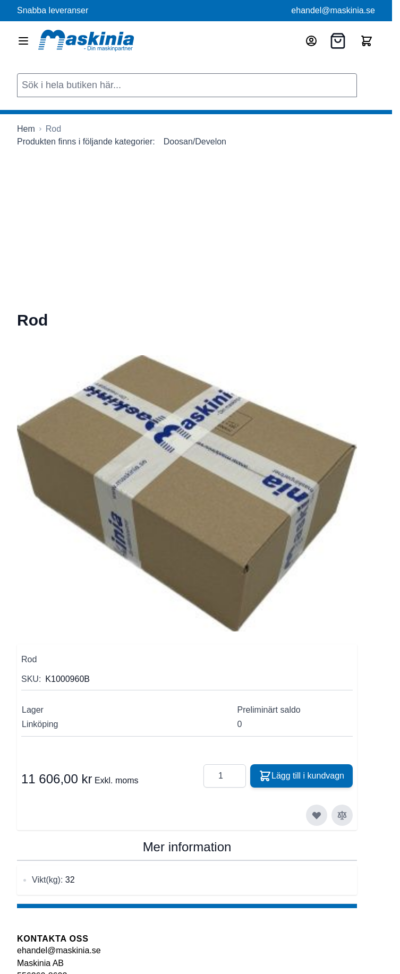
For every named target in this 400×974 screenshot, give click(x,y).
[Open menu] (23, 41)
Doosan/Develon (195, 141)
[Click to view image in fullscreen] (187, 493)
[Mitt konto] (311, 40)
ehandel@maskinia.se (333, 10)
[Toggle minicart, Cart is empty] (366, 40)
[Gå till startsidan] (26, 129)
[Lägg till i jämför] (342, 815)
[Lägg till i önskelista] (316, 815)
